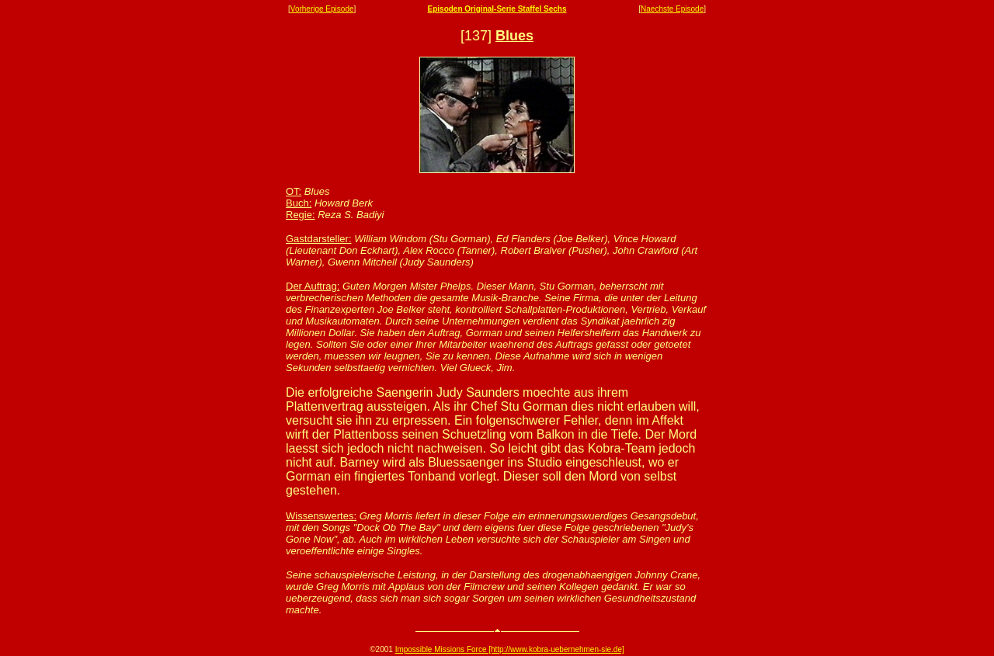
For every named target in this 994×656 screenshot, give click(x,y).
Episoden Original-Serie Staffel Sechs (497, 9)
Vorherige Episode (322, 9)
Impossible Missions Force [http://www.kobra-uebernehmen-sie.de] (509, 649)
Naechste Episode (672, 9)
